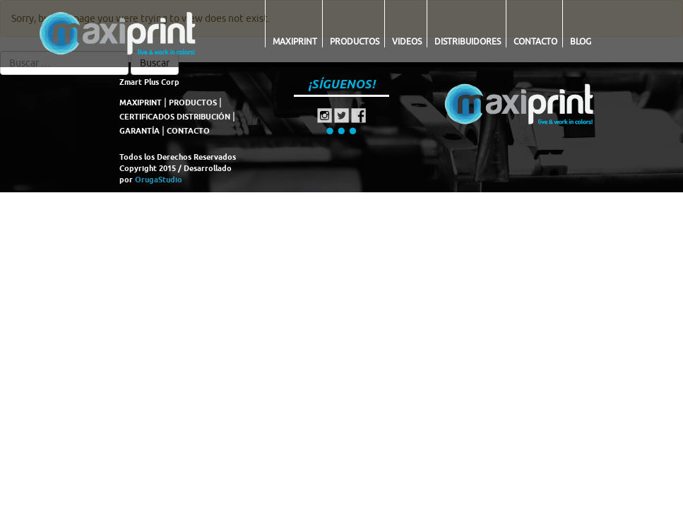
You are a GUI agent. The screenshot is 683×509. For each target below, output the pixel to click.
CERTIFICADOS (146, 117)
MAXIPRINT (140, 102)
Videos (407, 41)
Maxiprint (295, 41)
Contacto (535, 41)
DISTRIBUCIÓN (203, 117)
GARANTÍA (139, 131)
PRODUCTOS (193, 102)
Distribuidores (467, 41)
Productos (354, 41)
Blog (580, 41)
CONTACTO (188, 131)
